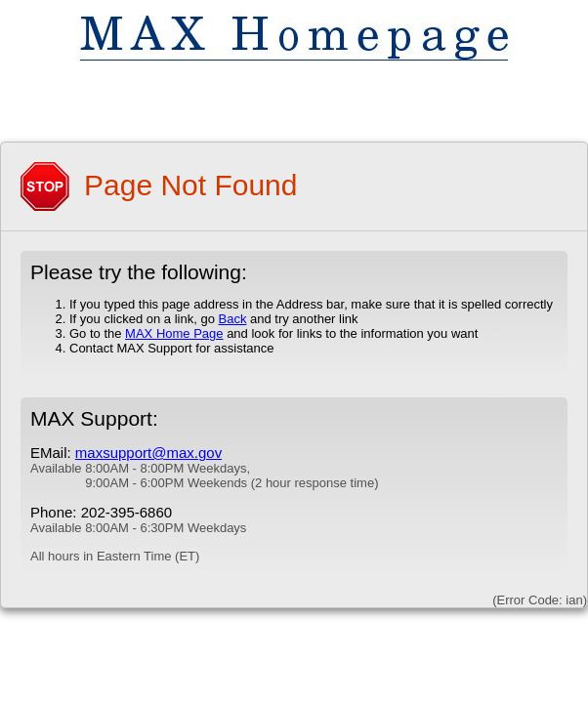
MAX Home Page (174, 333)
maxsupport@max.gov (148, 452)
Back (232, 318)
